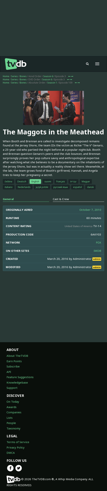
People (11, 423)
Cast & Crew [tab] (61, 199)
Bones (23, 76)
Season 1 (52, 82)
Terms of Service (18, 442)
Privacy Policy (16, 447)
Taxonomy (13, 428)
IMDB (97, 251)
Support (12, 388)
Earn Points (14, 361)
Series (14, 76)
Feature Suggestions (20, 377)
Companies (14, 412)
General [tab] (8, 199)
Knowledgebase (17, 382)
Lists (10, 417)
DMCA (11, 452)
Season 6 (48, 76)
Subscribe (13, 366)
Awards (11, 407)
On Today (13, 401)
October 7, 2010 (90, 210)
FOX (98, 242)
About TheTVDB (17, 356)
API (9, 372)
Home (6, 76)
